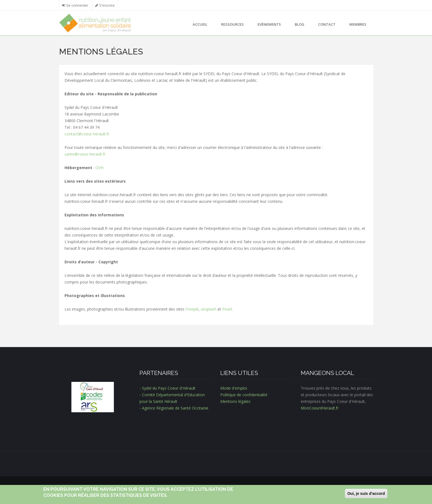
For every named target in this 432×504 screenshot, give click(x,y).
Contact (327, 24)
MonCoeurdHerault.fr (320, 408)
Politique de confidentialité (243, 394)
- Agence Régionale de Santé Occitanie (173, 408)
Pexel (227, 309)
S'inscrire (107, 5)
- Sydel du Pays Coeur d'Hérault (167, 388)
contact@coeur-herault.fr (87, 133)
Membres (357, 24)
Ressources (232, 24)
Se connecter (77, 5)
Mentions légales (235, 401)
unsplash (208, 309)
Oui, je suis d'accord (366, 494)
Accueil (200, 24)
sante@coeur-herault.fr (85, 154)
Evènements (269, 24)
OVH (99, 167)
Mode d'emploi (233, 388)
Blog (299, 24)
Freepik (192, 309)
